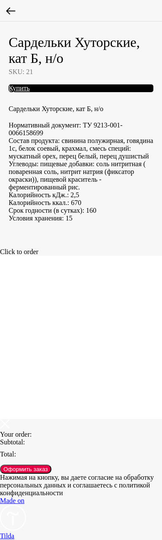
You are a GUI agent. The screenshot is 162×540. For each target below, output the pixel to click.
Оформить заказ (25, 469)
